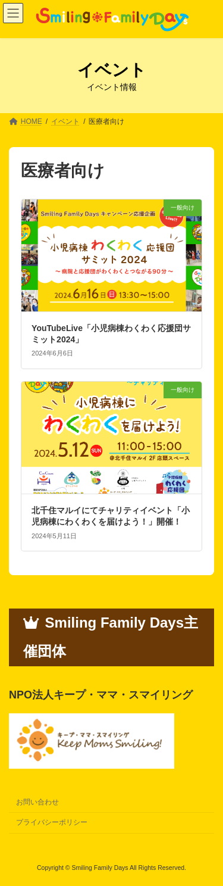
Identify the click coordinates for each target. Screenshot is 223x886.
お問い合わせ (37, 802)
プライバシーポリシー (51, 822)
